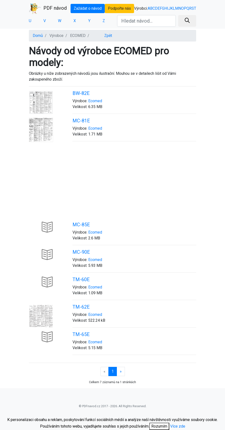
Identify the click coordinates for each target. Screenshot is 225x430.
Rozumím (159, 426)
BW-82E (81, 93)
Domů (38, 35)
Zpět (108, 35)
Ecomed (95, 101)
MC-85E (81, 225)
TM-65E (81, 334)
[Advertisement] (112, 186)
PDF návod (48, 8)
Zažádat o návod (88, 8)
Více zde (177, 426)
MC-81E (81, 121)
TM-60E (81, 279)
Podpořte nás (119, 8)
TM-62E (81, 307)
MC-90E (81, 252)
